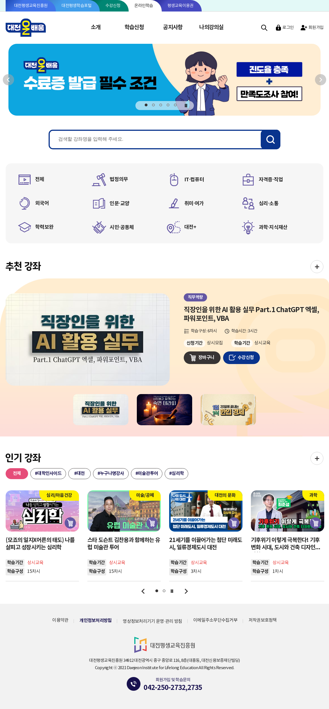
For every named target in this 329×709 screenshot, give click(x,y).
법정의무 (119, 179)
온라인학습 (143, 5)
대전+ (190, 227)
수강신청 (112, 5)
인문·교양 (119, 203)
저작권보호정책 (263, 620)
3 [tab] (161, 105)
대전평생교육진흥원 (30, 5)
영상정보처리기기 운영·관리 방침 (152, 621)
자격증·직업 (271, 180)
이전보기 (8, 79)
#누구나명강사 (110, 473)
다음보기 (320, 79)
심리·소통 (268, 203)
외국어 (42, 203)
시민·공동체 (122, 227)
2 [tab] (154, 105)
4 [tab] (168, 105)
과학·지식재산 (273, 227)
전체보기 (316, 266)
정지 (186, 105)
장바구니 (206, 357)
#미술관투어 (146, 473)
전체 (39, 179)
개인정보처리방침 (96, 620)
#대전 (79, 473)
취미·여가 (194, 203)
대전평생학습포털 (76, 5)
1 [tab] (146, 105)
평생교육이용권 (180, 5)
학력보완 (44, 227)
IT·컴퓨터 (194, 180)
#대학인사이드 (48, 473)
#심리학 (176, 473)
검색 (264, 27)
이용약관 (60, 620)
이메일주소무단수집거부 (215, 620)
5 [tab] (175, 105)
